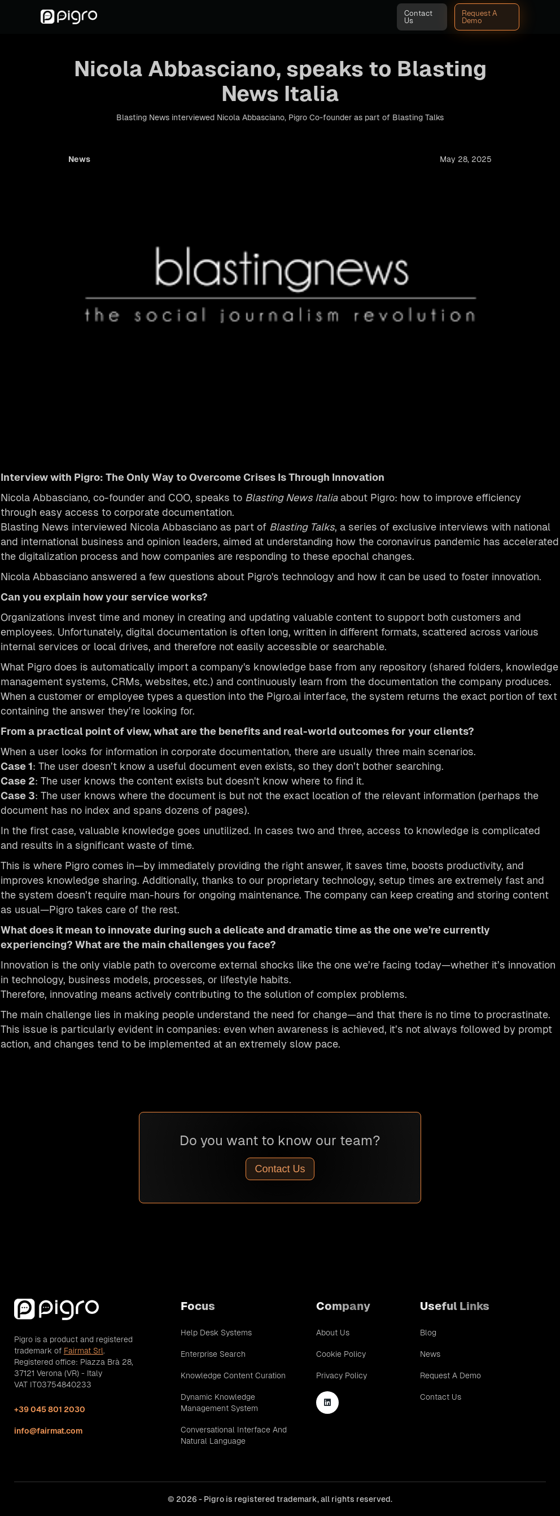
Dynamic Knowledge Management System (219, 1402)
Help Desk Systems (216, 1332)
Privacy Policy (341, 1375)
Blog (428, 1332)
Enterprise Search (213, 1354)
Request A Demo (479, 17)
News (430, 1354)
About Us (332, 1332)
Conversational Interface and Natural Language (234, 1435)
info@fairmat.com (48, 1430)
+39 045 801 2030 (49, 1409)
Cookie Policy (341, 1354)
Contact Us (418, 17)
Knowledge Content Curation (233, 1375)
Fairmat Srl (83, 1350)
